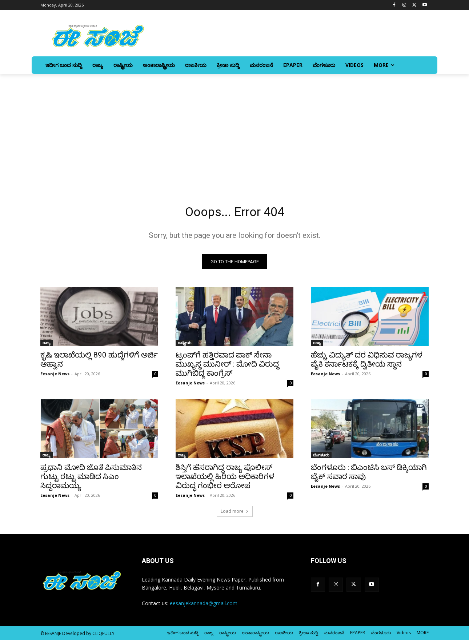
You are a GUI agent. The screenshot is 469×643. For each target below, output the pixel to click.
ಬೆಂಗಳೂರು (321, 457)
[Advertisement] (234, 128)
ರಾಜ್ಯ (47, 345)
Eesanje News (54, 376)
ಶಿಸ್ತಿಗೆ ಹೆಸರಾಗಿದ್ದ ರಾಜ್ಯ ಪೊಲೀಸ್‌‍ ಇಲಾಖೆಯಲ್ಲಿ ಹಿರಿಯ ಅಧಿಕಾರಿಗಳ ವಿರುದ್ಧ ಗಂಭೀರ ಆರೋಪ (225, 479)
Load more (235, 514)
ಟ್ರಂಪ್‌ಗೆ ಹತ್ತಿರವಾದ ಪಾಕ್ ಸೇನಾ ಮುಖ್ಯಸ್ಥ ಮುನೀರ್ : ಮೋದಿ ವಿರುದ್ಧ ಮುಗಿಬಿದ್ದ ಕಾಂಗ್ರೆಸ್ (227, 367)
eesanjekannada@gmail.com (203, 606)
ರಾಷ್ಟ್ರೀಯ (184, 345)
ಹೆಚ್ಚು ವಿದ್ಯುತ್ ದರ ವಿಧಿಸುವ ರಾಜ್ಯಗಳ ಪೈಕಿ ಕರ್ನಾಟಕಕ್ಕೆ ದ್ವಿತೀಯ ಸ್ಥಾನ (366, 362)
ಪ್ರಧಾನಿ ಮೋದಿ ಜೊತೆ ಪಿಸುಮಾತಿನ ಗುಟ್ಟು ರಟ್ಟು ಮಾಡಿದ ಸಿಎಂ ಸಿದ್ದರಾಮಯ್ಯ (91, 479)
